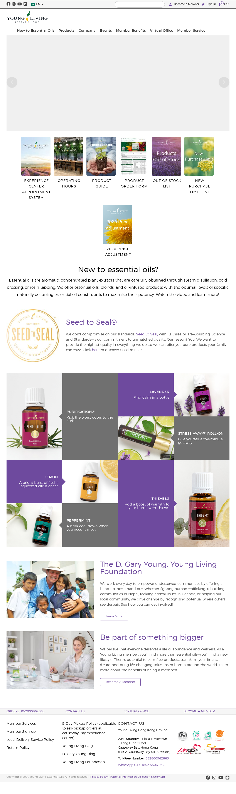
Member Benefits (157, 17)
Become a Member (184, 4)
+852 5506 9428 (154, 765)
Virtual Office (186, 17)
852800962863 (157, 758)
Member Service (214, 17)
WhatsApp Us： (130, 765)
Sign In (209, 4)
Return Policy (18, 747)
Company (116, 15)
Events (134, 15)
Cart (224, 4)
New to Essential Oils (68, 17)
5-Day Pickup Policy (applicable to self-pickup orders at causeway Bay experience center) (89, 731)
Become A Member (120, 682)
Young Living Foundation (83, 762)
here (95, 350)
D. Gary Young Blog (78, 754)
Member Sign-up (21, 731)
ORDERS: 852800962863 (26, 711)
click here (127, 29)
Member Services (21, 723)
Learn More (114, 616)
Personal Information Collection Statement (137, 777)
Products (98, 15)
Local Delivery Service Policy (30, 739)
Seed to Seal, (147, 334)
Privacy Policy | (100, 777)
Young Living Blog (77, 746)
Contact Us (75, 711)
